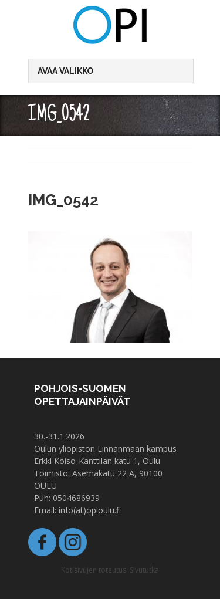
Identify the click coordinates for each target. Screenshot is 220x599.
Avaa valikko (65, 71)
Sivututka (144, 570)
